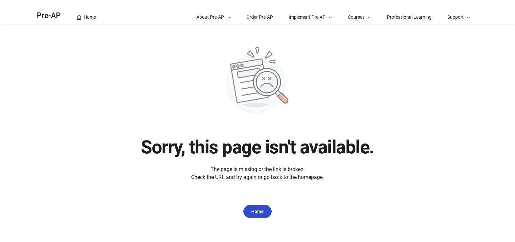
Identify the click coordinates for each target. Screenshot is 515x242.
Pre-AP (49, 15)
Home (257, 211)
